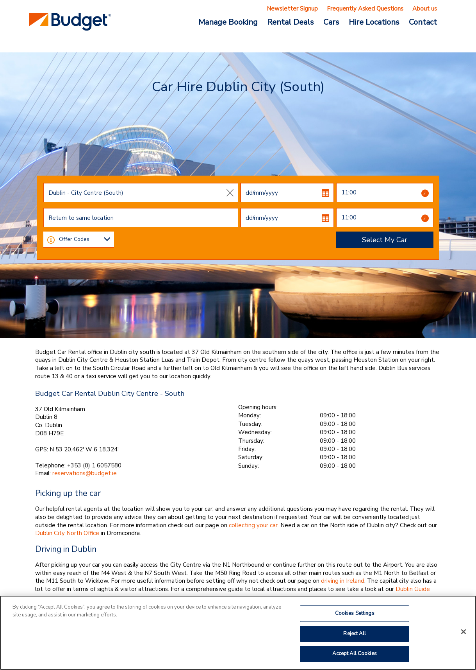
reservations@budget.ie (84, 473)
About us (424, 9)
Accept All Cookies (354, 653)
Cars (331, 22)
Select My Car (384, 239)
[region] (238, 633)
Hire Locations (374, 22)
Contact (423, 22)
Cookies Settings (354, 613)
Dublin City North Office (67, 533)
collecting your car (253, 525)
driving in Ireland (342, 581)
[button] (51, 239)
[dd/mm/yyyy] (287, 192)
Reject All (354, 633)
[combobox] (140, 192)
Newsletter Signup (292, 9)
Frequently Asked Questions (365, 9)
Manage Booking (228, 22)
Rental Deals (290, 22)
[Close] (463, 631)
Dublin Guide (413, 589)
